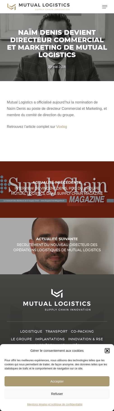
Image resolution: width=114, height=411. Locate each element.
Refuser (57, 394)
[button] (107, 350)
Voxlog (61, 127)
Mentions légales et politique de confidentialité (54, 404)
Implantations (50, 339)
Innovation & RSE (85, 339)
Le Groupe (21, 339)
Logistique (31, 331)
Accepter (57, 381)
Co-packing (82, 331)
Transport (56, 331)
